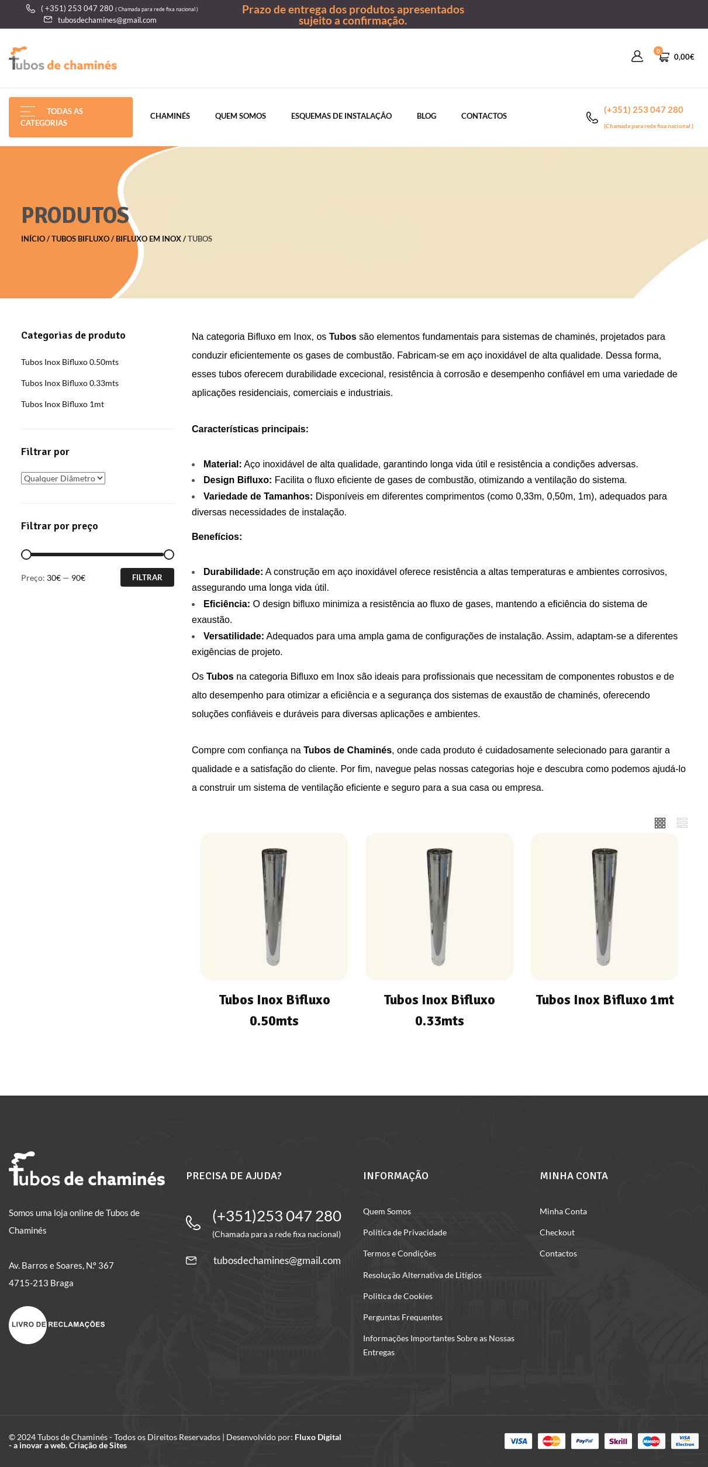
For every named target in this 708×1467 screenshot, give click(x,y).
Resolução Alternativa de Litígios (422, 1275)
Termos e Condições (399, 1253)
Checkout (557, 1232)
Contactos (484, 115)
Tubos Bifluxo (80, 238)
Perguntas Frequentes (403, 1317)
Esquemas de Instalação (341, 115)
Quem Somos (240, 115)
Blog (426, 115)
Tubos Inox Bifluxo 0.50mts (70, 362)
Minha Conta (563, 1211)
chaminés (170, 115)
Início (33, 238)
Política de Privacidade (405, 1232)
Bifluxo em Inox (148, 238)
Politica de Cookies (398, 1296)
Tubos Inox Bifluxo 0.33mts (70, 383)
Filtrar (147, 577)
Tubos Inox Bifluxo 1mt (62, 404)
